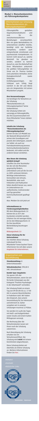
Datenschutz (19, 400)
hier (16, 352)
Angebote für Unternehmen (17, 249)
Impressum (27, 400)
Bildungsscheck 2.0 (14, 231)
